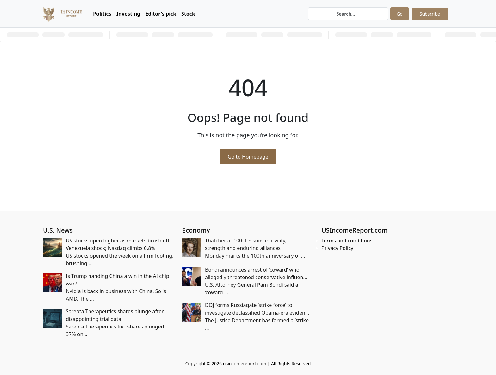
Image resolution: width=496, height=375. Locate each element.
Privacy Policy (337, 248)
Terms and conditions (346, 240)
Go (400, 14)
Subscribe (430, 14)
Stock (188, 13)
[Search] (348, 13)
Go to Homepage (248, 156)
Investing (128, 13)
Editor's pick (160, 13)
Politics (102, 13)
